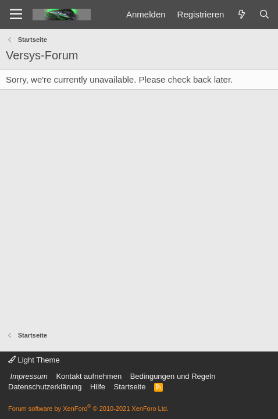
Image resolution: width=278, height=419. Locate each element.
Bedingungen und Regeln (173, 376)
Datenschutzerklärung (44, 386)
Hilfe (97, 386)
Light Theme (34, 360)
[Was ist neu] (241, 14)
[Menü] (16, 14)
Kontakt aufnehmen (89, 376)
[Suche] (264, 14)
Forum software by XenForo (88, 408)
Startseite (129, 386)
